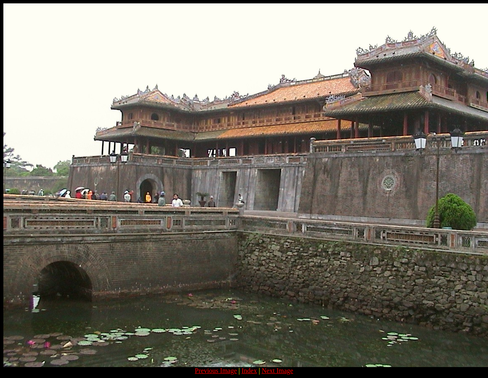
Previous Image (216, 370)
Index (249, 370)
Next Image (277, 370)
